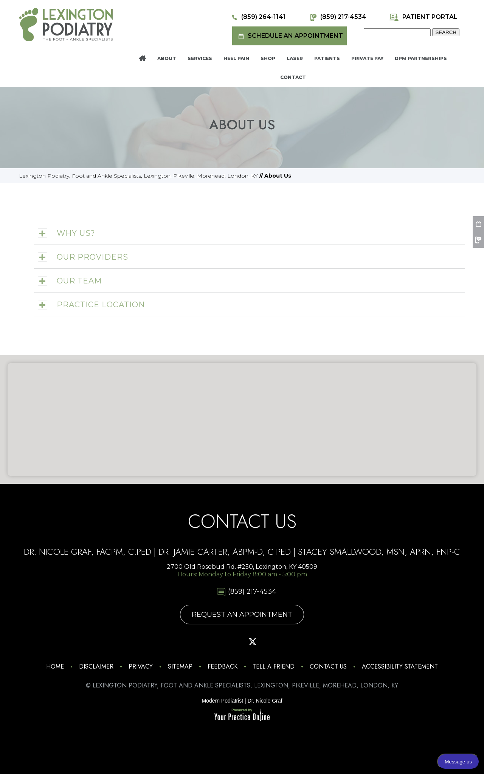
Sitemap (180, 666)
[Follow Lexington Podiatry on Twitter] (252, 641)
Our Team (79, 280)
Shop (268, 58)
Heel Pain (236, 58)
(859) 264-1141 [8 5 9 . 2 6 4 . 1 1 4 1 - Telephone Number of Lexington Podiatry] (258, 17)
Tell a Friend (274, 666)
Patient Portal (423, 17)
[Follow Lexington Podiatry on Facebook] (210, 641)
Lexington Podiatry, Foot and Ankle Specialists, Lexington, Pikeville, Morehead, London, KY (138, 175)
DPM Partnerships (421, 58)
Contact (293, 77)
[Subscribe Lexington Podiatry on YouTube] (273, 641)
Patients (327, 58)
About (166, 58)
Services (200, 58)
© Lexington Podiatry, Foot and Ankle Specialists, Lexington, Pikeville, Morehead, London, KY (242, 685)
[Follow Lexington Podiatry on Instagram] (189, 641)
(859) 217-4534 (337, 17)
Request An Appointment (242, 614)
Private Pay (367, 58)
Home (142, 58)
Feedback (222, 666)
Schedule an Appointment (289, 36)
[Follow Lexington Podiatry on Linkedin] (295, 641)
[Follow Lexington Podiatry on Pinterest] (231, 641)
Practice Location (101, 304)
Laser (295, 58)
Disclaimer (96, 666)
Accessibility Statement (400, 666)
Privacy (141, 666)
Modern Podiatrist (223, 701)
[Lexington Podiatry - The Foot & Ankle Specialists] (66, 24)
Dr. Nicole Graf (265, 701)
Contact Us (328, 666)
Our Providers (92, 257)
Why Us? (76, 233)
